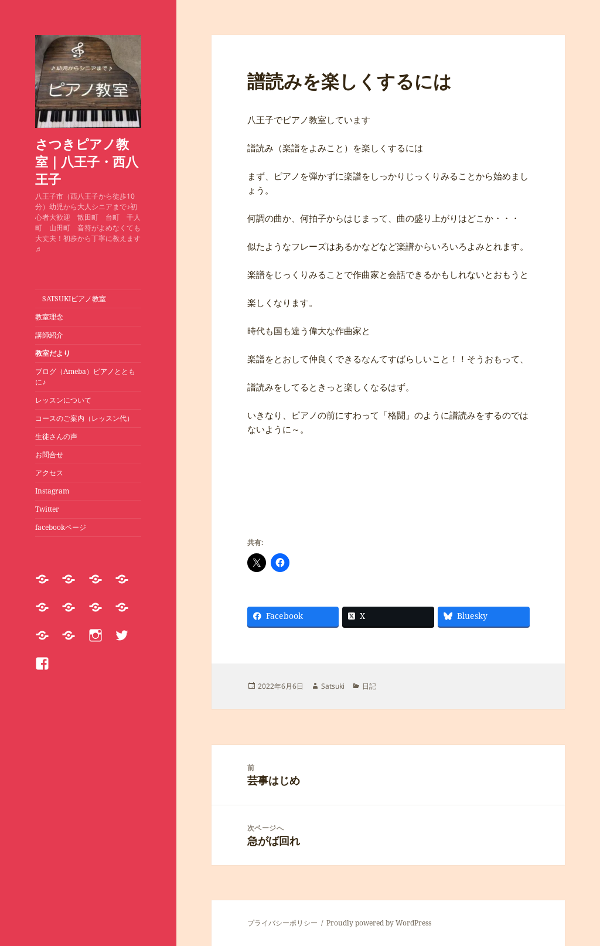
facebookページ (60, 527)
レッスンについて (66, 400)
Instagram (52, 491)
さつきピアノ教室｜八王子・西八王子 (86, 161)
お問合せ (49, 455)
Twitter (47, 509)
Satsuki (333, 686)
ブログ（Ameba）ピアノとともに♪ (85, 376)
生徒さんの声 (56, 436)
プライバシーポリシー (282, 923)
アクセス (49, 473)
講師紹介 (49, 335)
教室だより (52, 353)
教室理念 (49, 317)
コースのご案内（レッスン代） (84, 418)
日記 (369, 686)
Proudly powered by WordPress (378, 923)
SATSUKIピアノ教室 (70, 299)
